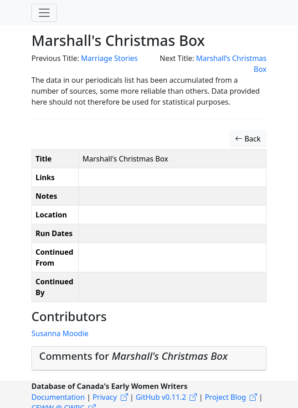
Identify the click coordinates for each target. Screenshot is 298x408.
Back (248, 139)
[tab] (149, 358)
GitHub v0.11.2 (161, 397)
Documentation (58, 397)
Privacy (104, 397)
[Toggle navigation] (44, 13)
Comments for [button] (133, 356)
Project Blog (225, 397)
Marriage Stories (109, 58)
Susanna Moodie (59, 333)
